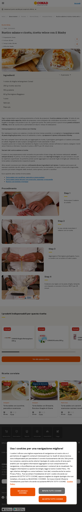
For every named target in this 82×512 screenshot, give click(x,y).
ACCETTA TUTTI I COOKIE (52, 499)
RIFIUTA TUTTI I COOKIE (51, 491)
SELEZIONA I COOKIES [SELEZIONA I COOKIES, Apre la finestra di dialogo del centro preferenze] (23, 492)
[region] (42, 473)
